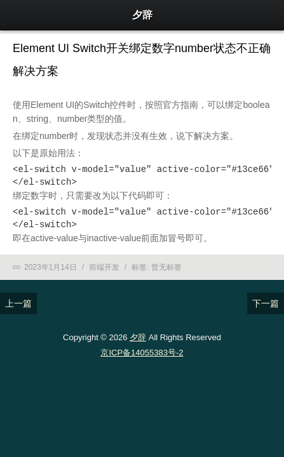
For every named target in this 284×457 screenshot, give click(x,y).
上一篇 (18, 303)
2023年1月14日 (50, 267)
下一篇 (265, 303)
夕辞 (138, 337)
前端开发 (104, 267)
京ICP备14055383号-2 (141, 352)
